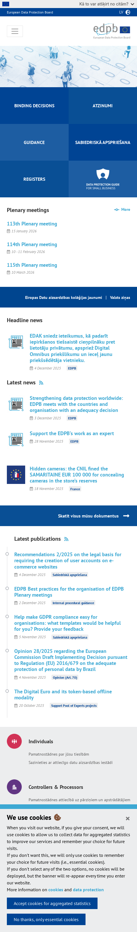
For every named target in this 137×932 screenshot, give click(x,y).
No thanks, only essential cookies (46, 919)
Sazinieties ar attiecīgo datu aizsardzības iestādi (71, 762)
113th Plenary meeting (32, 223)
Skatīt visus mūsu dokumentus (88, 516)
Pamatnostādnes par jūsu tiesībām (59, 754)
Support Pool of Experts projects (74, 705)
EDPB (72, 368)
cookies (55, 889)
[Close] (127, 818)
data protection (88, 889)
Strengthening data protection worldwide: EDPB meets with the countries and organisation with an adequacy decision (76, 404)
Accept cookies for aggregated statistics (52, 903)
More (125, 209)
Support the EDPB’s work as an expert (72, 433)
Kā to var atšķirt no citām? (106, 3)
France (75, 489)
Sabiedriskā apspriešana (70, 575)
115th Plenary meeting (32, 265)
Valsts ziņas (120, 297)
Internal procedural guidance (73, 603)
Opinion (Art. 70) (65, 677)
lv (121, 12)
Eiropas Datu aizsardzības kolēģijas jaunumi (63, 297)
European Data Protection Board (30, 12)
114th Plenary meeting (32, 244)
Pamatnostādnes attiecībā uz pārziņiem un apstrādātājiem (79, 799)
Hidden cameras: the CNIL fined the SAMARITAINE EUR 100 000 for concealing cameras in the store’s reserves (77, 474)
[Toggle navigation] (15, 31)
